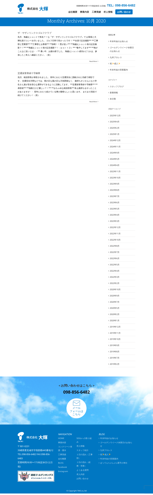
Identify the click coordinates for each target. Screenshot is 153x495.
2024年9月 (114, 152)
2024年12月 (115, 140)
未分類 (113, 98)
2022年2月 (114, 283)
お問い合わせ (82, 478)
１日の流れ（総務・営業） (83, 464)
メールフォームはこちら (76, 408)
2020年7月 (114, 302)
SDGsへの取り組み (84, 440)
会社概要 (62, 458)
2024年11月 (115, 146)
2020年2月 (114, 314)
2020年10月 (115, 289)
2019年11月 (115, 333)
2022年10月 (115, 239)
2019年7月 (114, 357)
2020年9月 (114, 295)
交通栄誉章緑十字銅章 (29, 73)
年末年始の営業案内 (119, 69)
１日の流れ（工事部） (84, 456)
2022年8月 (114, 246)
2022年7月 (114, 252)
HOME (61, 438)
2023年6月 (114, 202)
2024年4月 (114, 165)
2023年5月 (114, 208)
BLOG (60, 462)
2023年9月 (114, 183)
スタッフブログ (117, 86)
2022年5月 (114, 264)
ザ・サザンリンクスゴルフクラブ (34, 32)
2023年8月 (114, 190)
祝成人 (115, 63)
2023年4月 (114, 214)
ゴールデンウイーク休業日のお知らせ (116, 444)
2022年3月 (114, 277)
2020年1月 (114, 320)
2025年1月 (114, 134)
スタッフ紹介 (82, 450)
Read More (93, 61)
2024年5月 (114, 159)
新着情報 (114, 92)
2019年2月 (114, 364)
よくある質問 (82, 470)
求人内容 (80, 474)
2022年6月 (114, 258)
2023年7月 (114, 196)
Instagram (63, 471)
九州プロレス (116, 57)
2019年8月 (114, 351)
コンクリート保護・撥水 (65, 448)
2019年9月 (114, 345)
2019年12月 (115, 326)
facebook (62, 467)
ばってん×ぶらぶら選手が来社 (113, 462)
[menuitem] (72, 11)
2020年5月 (114, 308)
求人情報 (80, 446)
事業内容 (62, 442)
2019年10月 (115, 339)
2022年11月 (115, 233)
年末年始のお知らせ (119, 41)
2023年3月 (114, 221)
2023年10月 (115, 177)
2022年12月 (115, 227)
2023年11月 (115, 171)
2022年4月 (114, 270)
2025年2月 (114, 127)
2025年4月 (114, 121)
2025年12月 (115, 115)
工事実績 (62, 454)
